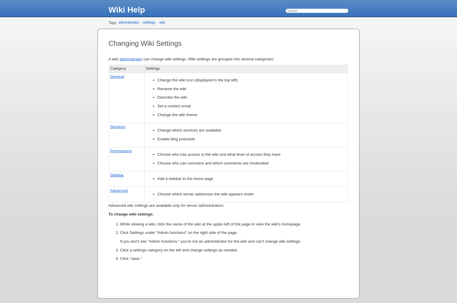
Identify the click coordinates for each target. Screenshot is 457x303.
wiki (162, 22)
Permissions (120, 151)
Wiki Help (126, 9)
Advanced (119, 190)
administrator (128, 22)
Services (117, 127)
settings (149, 22)
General (117, 76)
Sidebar (117, 175)
